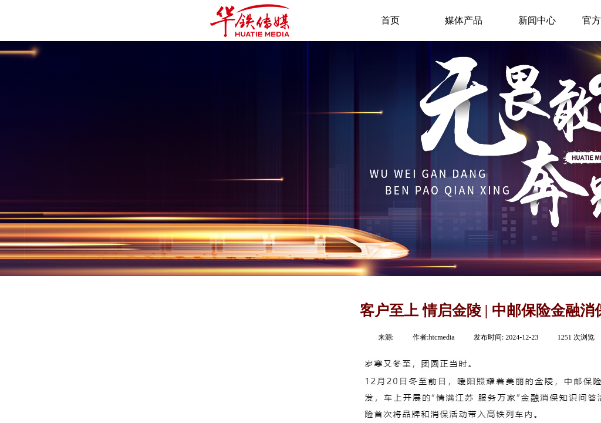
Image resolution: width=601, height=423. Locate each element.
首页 (390, 20)
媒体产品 (463, 20)
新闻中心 (537, 20)
